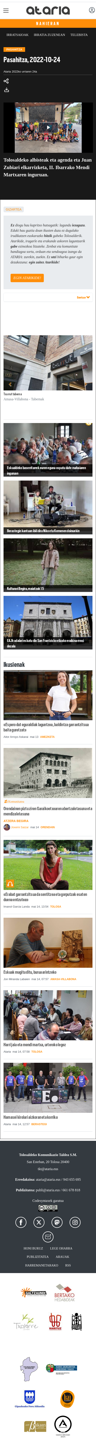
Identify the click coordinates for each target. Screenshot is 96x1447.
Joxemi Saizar (20, 827)
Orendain (48, 827)
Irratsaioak (18, 35)
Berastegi (39, 1124)
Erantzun (83, 297)
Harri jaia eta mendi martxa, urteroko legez (35, 1044)
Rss (68, 1265)
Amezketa (47, 736)
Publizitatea (38, 1257)
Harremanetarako (41, 1265)
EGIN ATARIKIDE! (27, 278)
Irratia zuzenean (49, 35)
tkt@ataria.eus (48, 1169)
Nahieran (48, 23)
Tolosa (55, 906)
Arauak (62, 1257)
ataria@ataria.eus (48, 1179)
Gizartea (14, 209)
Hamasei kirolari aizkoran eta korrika (31, 1117)
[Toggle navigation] (6, 10)
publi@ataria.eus (48, 1190)
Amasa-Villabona (63, 979)
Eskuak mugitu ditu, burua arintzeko (30, 972)
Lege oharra (61, 1248)
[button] (10, 384)
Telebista (79, 35)
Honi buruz (33, 1248)
